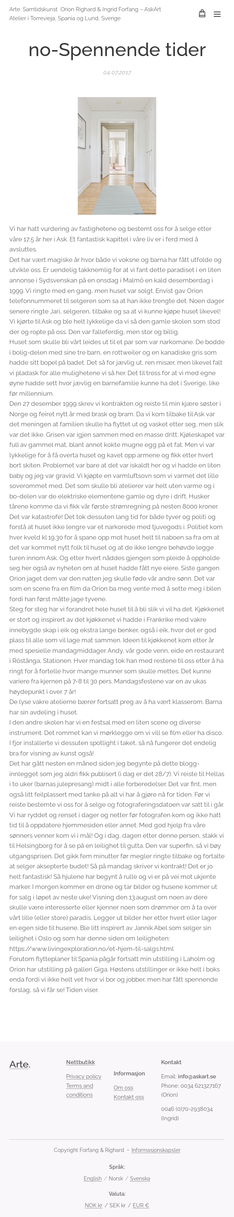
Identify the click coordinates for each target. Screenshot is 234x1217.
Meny (217, 14)
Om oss (123, 1087)
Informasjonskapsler (156, 1150)
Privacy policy (83, 1076)
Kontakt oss (129, 1096)
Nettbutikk (80, 1062)
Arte (18, 1064)
